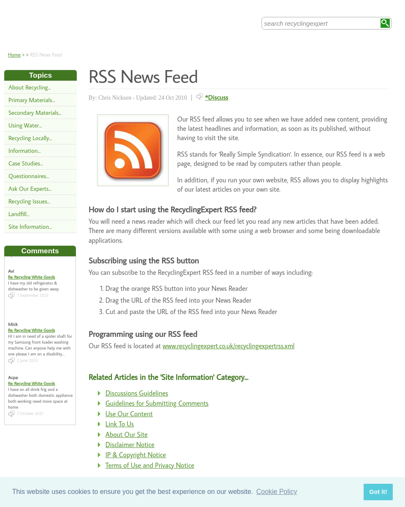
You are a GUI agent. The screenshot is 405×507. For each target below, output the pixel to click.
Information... (24, 150)
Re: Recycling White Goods (31, 274)
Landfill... (19, 214)
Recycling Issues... (29, 201)
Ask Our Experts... (29, 188)
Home (14, 55)
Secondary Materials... (35, 112)
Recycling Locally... (30, 138)
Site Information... (30, 226)
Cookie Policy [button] (276, 491)
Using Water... (25, 125)
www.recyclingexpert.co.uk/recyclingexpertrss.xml (229, 346)
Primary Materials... (31, 100)
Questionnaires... (28, 176)
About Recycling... (29, 87)
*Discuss (216, 97)
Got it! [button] (378, 491)
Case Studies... (25, 163)
